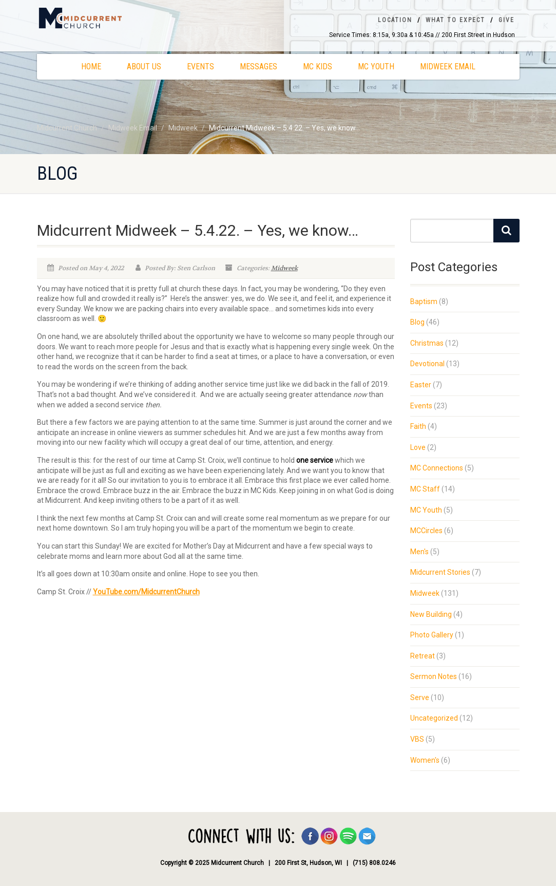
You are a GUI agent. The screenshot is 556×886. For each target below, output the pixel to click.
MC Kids (317, 66)
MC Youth (376, 66)
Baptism (423, 301)
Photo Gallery (431, 635)
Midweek (284, 268)
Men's (419, 552)
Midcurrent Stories (440, 572)
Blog (417, 322)
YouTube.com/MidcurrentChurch (146, 592)
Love (418, 447)
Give (506, 20)
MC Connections (436, 468)
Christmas (427, 343)
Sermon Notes (433, 676)
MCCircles (426, 530)
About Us (144, 66)
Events (200, 66)
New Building (431, 614)
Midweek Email (447, 66)
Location (395, 20)
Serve (419, 697)
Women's (424, 760)
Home (91, 66)
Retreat (422, 656)
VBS (417, 739)
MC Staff (425, 489)
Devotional (427, 364)
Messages (258, 66)
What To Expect (455, 20)
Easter (420, 385)
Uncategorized (434, 718)
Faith (418, 426)
